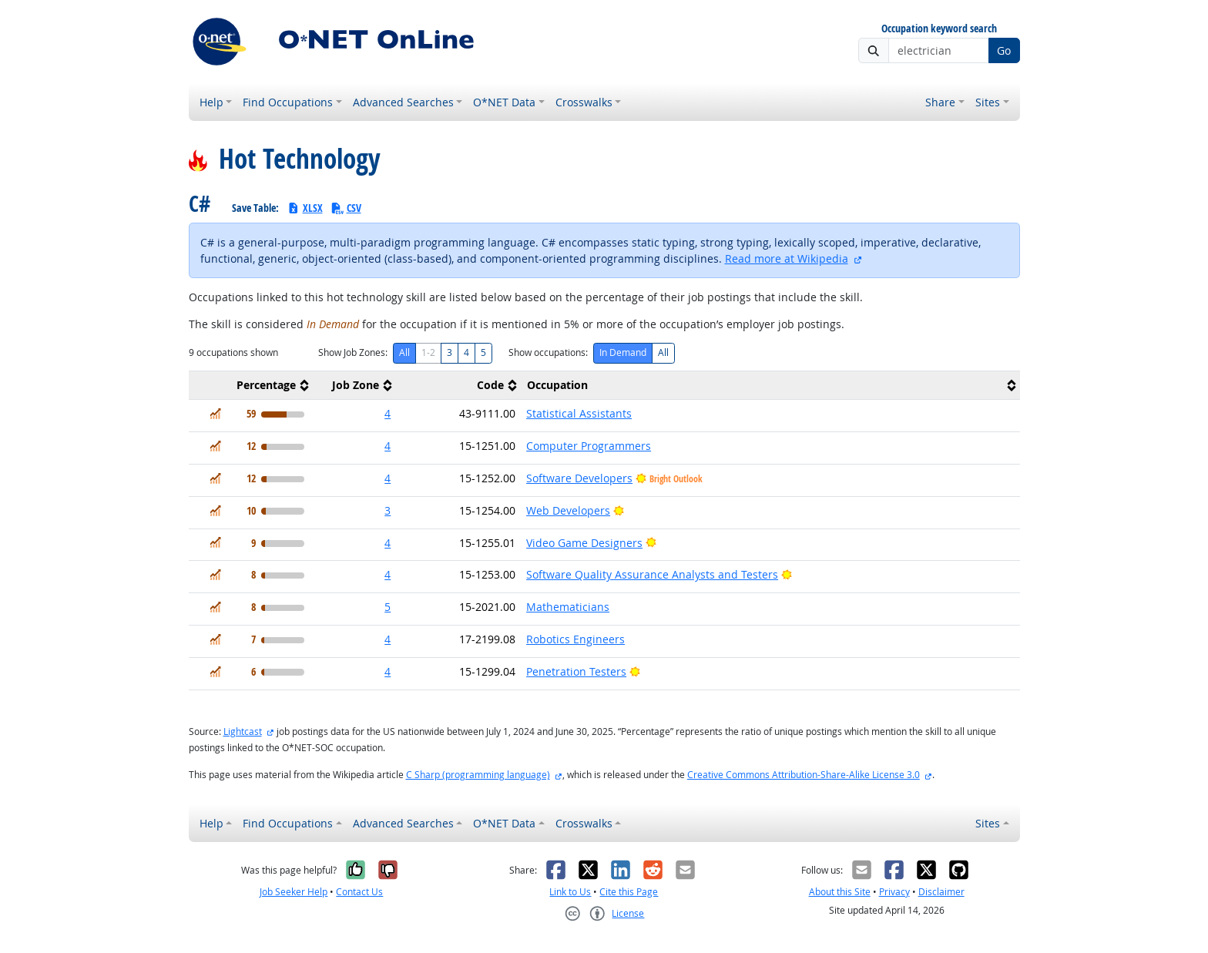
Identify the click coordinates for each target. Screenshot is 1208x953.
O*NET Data (504, 102)
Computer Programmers (588, 445)
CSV (346, 207)
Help (211, 102)
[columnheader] (251, 385)
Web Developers (568, 510)
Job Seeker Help (293, 891)
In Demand (622, 352)
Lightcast (242, 731)
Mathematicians (567, 606)
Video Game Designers (584, 542)
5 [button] (387, 606)
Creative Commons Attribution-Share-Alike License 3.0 (803, 774)
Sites (987, 102)
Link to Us (570, 891)
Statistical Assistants (579, 413)
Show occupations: (548, 352)
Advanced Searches (403, 102)
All (404, 352)
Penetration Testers (576, 671)
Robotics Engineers (575, 639)
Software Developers (579, 478)
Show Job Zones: (353, 352)
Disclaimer (941, 891)
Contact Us (359, 891)
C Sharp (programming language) (478, 774)
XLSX (305, 207)
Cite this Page (628, 891)
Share (940, 102)
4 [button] (387, 413)
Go (1004, 50)
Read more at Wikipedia (786, 258)
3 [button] (387, 510)
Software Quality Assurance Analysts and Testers (652, 574)
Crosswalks (583, 102)
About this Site (840, 891)
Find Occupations (288, 102)
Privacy (894, 891)
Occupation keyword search (939, 28)
